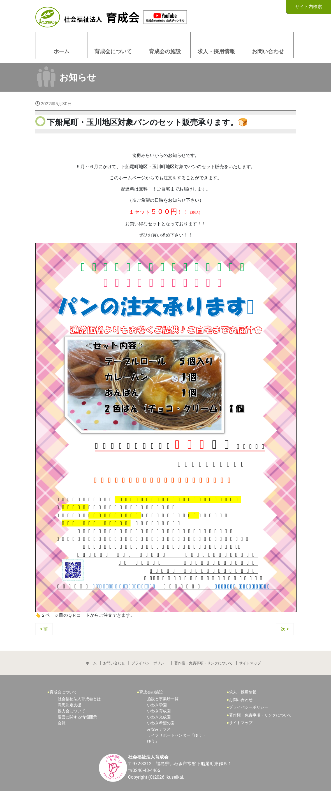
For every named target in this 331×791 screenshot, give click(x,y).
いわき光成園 (159, 717)
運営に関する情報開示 (77, 717)
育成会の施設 (151, 692)
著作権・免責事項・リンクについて (203, 663)
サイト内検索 (308, 6)
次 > (285, 629)
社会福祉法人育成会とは (79, 699)
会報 (62, 723)
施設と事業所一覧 (163, 699)
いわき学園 (157, 705)
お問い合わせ (114, 663)
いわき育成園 (159, 711)
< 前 (44, 629)
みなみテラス (159, 729)
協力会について (71, 711)
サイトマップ (250, 663)
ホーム (91, 663)
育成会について (63, 692)
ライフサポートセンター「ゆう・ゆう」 (176, 738)
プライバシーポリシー (149, 663)
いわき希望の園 (161, 723)
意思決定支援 (69, 705)
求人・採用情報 (242, 692)
